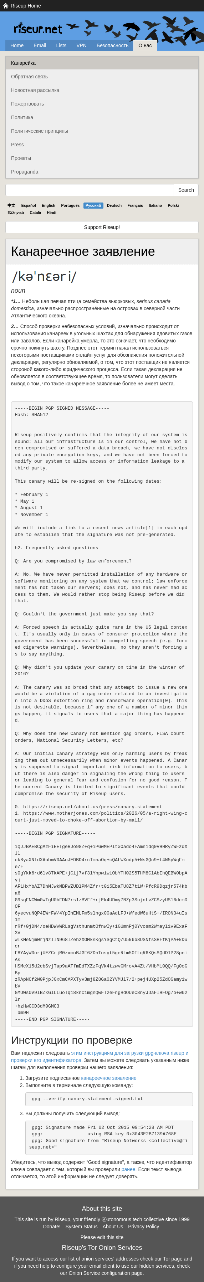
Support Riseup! (102, 227)
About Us (113, 1226)
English (48, 205)
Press (17, 144)
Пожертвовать (27, 104)
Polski (173, 205)
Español (28, 205)
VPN (81, 45)
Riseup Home (26, 6)
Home (17, 45)
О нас (145, 45)
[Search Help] (89, 190)
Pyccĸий (93, 205)
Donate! (52, 1226)
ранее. (129, 1169)
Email (40, 45)
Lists (61, 45)
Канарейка (23, 63)
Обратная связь (29, 76)
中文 (11, 205)
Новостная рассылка (35, 90)
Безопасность (112, 45)
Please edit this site (102, 1237)
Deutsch (114, 205)
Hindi (51, 212)
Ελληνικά (15, 212)
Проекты (21, 158)
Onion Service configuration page (106, 1273)
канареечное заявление (109, 1078)
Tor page (172, 1259)
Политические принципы (39, 131)
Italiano (155, 205)
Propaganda (24, 172)
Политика (22, 117)
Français (135, 205)
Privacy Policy (143, 1226)
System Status (82, 1226)
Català (35, 212)
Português (70, 205)
